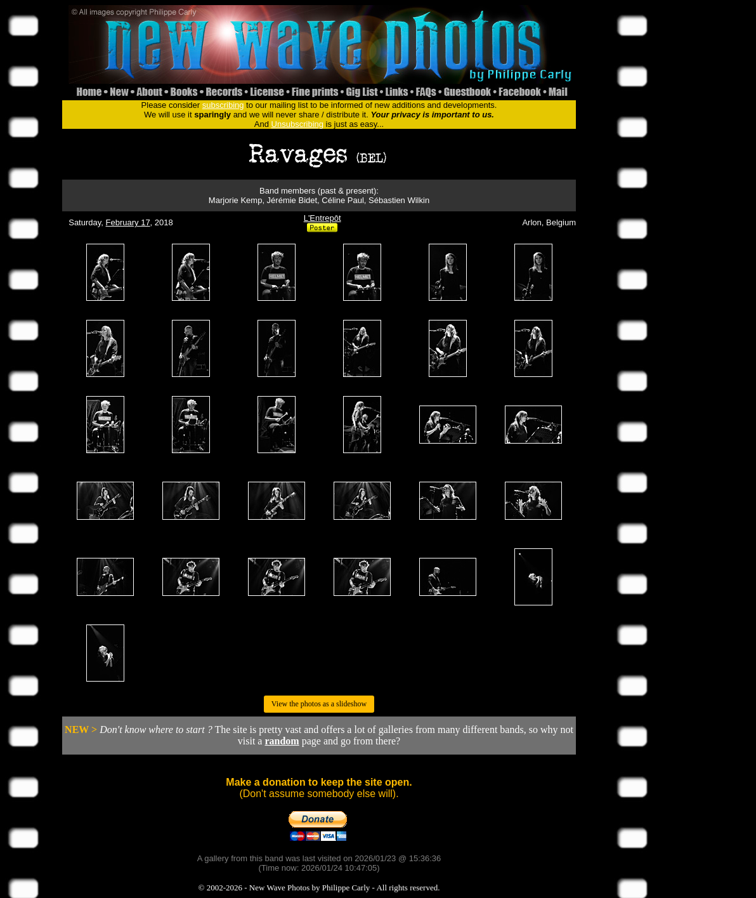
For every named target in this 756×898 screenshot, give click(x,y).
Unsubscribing (297, 124)
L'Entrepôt (322, 218)
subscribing (223, 105)
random (281, 741)
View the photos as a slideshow (319, 703)
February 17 (128, 222)
